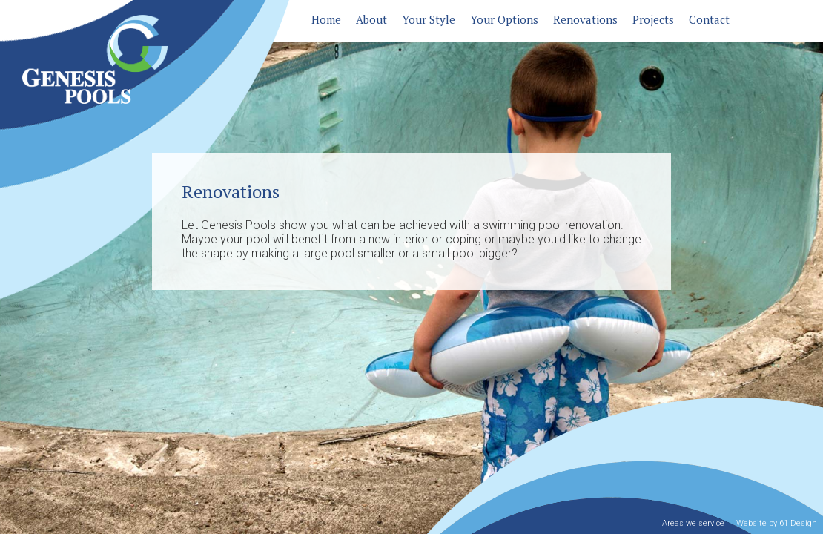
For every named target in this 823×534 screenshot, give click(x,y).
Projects (653, 19)
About (371, 19)
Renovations (585, 19)
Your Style (428, 19)
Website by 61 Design (776, 523)
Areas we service (693, 523)
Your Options (504, 19)
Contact (709, 19)
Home (326, 19)
